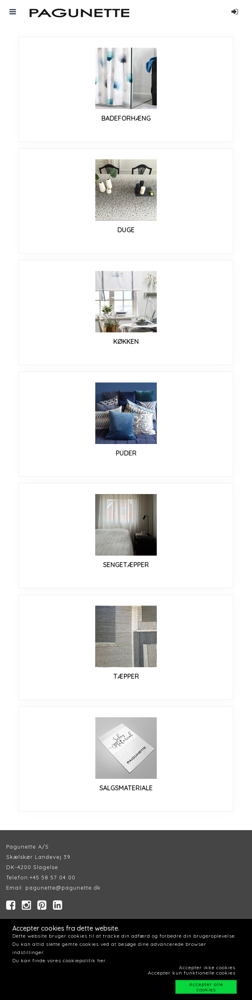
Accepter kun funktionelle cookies (192, 972)
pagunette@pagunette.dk (63, 887)
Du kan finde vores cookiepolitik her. (59, 960)
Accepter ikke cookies (207, 967)
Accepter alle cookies (206, 987)
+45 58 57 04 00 (53, 877)
